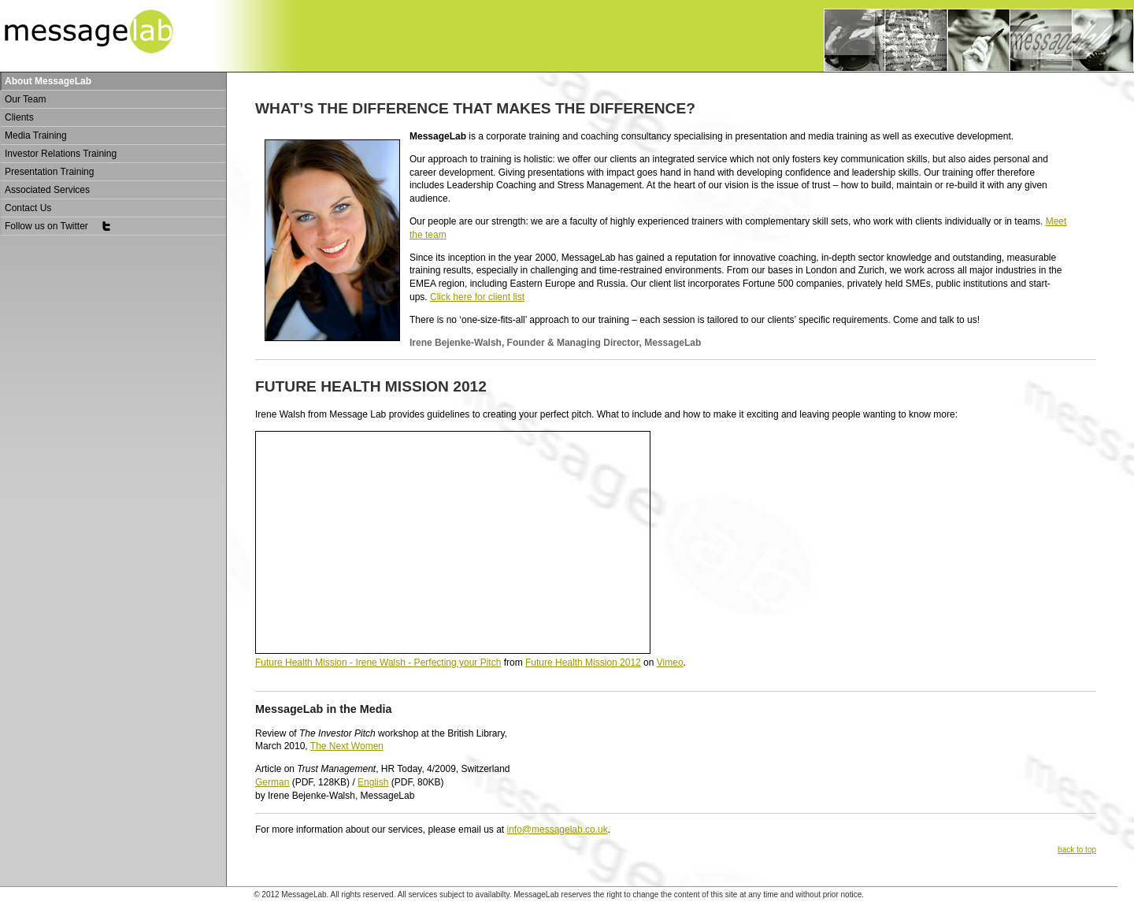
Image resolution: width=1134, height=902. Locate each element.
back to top (1077, 849)
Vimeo (670, 662)
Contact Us (28, 207)
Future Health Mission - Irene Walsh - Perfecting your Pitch (378, 662)
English (373, 782)
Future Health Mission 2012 (583, 662)
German (272, 782)
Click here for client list (477, 297)
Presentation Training (49, 171)
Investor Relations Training (61, 153)
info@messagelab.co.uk (556, 829)
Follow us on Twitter (58, 226)
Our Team (25, 99)
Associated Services (47, 189)
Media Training (36, 135)
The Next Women (347, 746)
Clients (19, 117)
